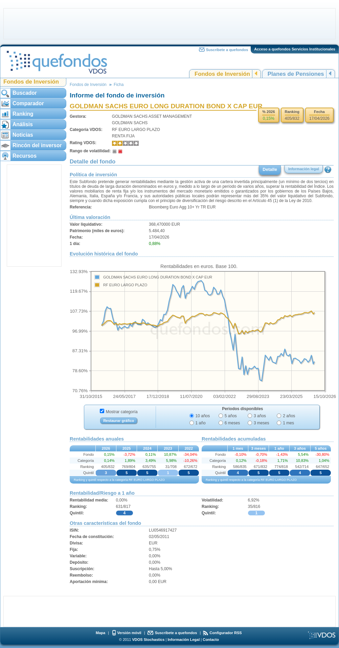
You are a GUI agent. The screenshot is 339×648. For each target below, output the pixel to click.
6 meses (232, 423)
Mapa (100, 633)
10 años (203, 416)
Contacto (211, 640)
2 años (289, 416)
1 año (201, 423)
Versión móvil (129, 633)
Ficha (118, 84)
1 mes (288, 423)
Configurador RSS (225, 633)
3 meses (261, 423)
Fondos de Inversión (222, 74)
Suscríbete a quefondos (227, 50)
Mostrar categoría (122, 411)
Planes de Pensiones (296, 74)
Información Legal (183, 640)
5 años (231, 416)
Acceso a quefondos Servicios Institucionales (294, 49)
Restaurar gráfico (118, 421)
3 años (260, 416)
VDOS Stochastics (148, 640)
